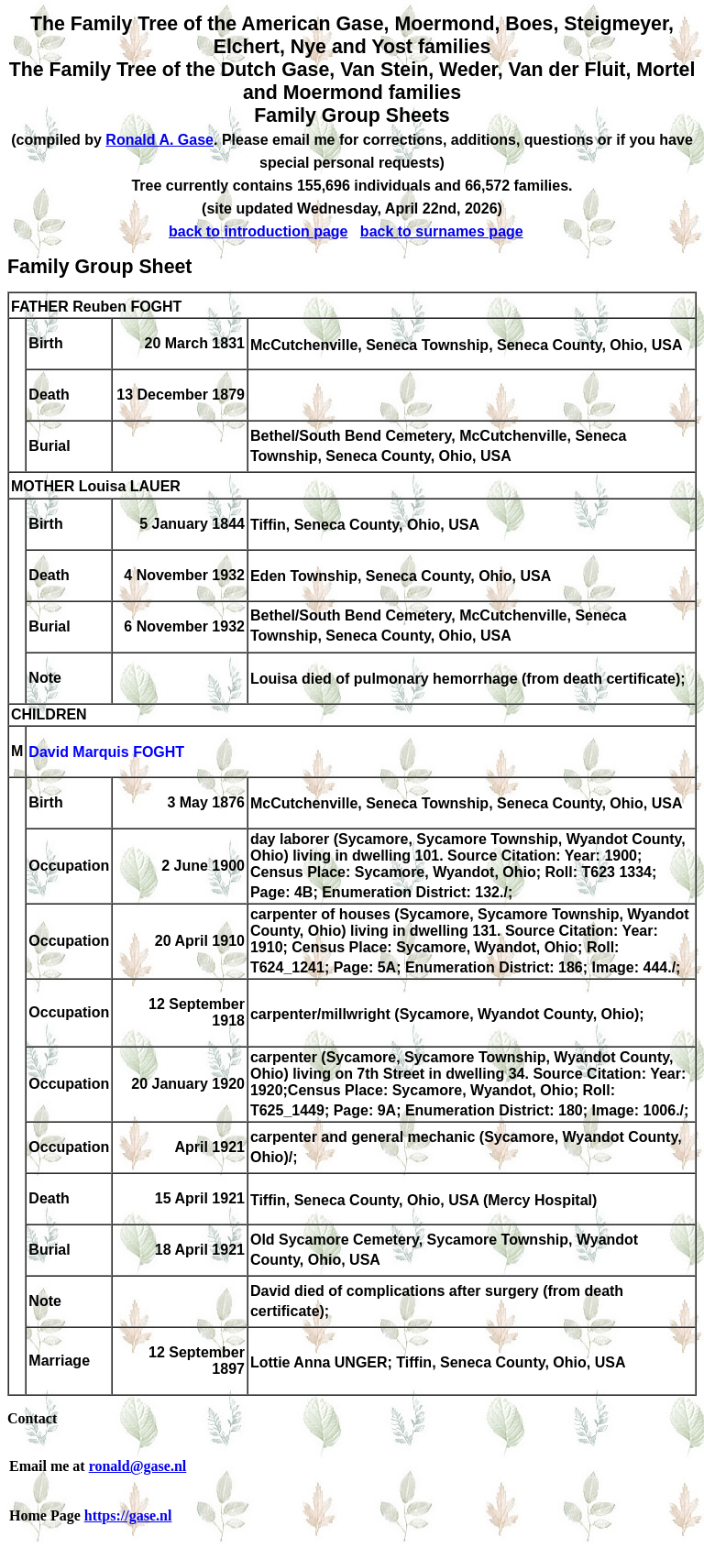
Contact (32, 1418)
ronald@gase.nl (138, 1466)
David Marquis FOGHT (106, 753)
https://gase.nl (128, 1515)
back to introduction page (258, 231)
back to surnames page (441, 231)
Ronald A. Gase (159, 140)
